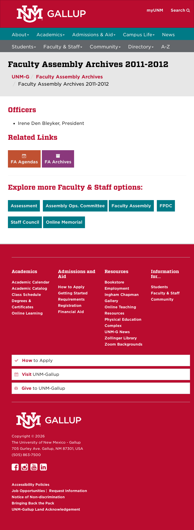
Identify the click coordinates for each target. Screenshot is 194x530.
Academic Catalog (29, 288)
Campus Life (139, 34)
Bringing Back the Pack (33, 503)
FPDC (166, 205)
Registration (70, 305)
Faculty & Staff (62, 47)
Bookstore (114, 282)
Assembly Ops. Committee (75, 205)
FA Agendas (24, 159)
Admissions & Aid (93, 34)
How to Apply (71, 287)
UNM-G (20, 77)
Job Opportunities (28, 491)
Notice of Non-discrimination (38, 497)
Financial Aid (71, 312)
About (20, 34)
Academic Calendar (30, 282)
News (168, 34)
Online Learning (27, 313)
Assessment (24, 205)
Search (180, 10)
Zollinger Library (121, 338)
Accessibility (30, 485)
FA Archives (58, 159)
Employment (117, 288)
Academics (50, 34)
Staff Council (25, 222)
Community (105, 47)
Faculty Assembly (131, 205)
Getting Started (72, 293)
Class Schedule (26, 294)
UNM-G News (117, 332)
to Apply (33, 360)
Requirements (71, 299)
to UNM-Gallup (39, 388)
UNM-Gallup (36, 374)
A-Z (165, 47)
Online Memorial (64, 222)
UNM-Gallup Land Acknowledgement (46, 509)
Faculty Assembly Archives (69, 77)
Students (24, 47)
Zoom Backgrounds (123, 344)
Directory (141, 47)
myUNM (155, 10)
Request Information (68, 491)
